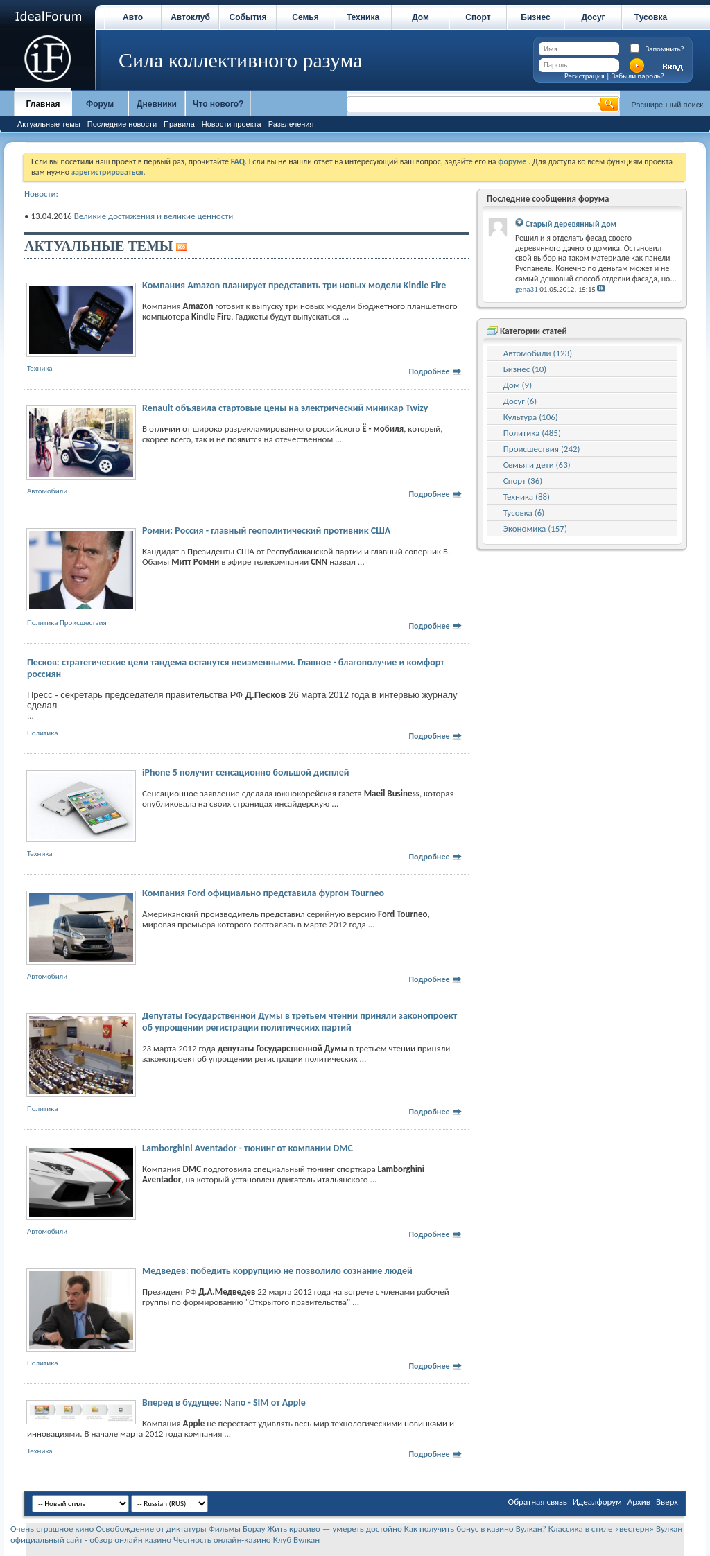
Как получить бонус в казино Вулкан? (475, 1528)
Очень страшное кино (52, 1528)
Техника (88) (526, 496)
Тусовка (650, 17)
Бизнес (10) (524, 369)
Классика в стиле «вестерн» (601, 1528)
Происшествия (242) (541, 449)
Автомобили (47, 491)
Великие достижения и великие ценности (154, 216)
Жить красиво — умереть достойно (335, 1528)
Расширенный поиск (667, 104)
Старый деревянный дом (571, 224)
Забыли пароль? (638, 75)
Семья (305, 17)
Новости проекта (231, 124)
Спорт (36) (522, 480)
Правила (179, 124)
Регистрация (584, 75)
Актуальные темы (48, 124)
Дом (420, 17)
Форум (100, 104)
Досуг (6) (520, 401)
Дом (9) (517, 385)
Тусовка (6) (523, 512)
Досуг (593, 17)
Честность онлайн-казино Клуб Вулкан (246, 1540)
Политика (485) (532, 433)
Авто (133, 17)
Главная (43, 104)
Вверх (667, 1501)
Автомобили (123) (537, 353)
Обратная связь (537, 1501)
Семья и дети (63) (537, 465)
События (248, 17)
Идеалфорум (597, 1501)
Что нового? (218, 104)
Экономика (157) (535, 528)
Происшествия (83, 622)
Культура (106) (530, 417)
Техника (363, 17)
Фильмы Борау (237, 1528)
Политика (42, 622)
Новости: (41, 194)
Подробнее (436, 371)
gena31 (526, 289)
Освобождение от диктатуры (151, 1528)
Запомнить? (665, 48)
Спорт (477, 17)
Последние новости (122, 124)
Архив (638, 1501)
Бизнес (535, 17)
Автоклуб (190, 17)
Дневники (157, 104)
